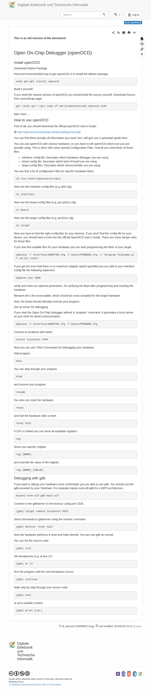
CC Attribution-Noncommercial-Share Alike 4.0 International (35, 685)
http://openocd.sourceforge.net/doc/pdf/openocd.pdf (49, 132)
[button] (117, 15)
